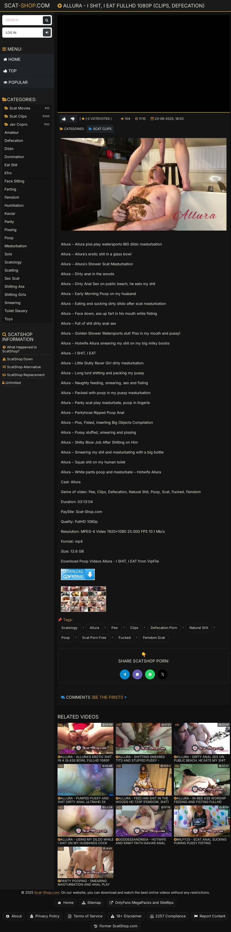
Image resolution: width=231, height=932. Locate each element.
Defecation (14, 140)
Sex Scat (12, 278)
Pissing (10, 230)
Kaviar (10, 213)
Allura (94, 628)
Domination (14, 157)
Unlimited (11, 383)
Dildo (9, 149)
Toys (9, 319)
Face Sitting (14, 181)
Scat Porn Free (94, 638)
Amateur (12, 132)
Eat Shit (11, 165)
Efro (8, 173)
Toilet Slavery (16, 311)
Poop (65, 638)
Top (10, 70)
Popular (15, 82)
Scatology (69, 628)
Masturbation (16, 246)
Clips (134, 628)
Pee (114, 628)
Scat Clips (102, 129)
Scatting (11, 270)
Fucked (125, 638)
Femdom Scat (154, 638)
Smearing (13, 303)
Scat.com (27, 5)
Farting (10, 189)
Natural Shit (198, 628)
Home (12, 59)
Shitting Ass (14, 286)
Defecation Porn (164, 628)
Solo (8, 254)
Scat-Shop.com (46, 893)
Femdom (12, 197)
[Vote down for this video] (73, 119)
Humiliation (14, 205)
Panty (9, 222)
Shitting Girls (15, 295)
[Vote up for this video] (64, 119)
